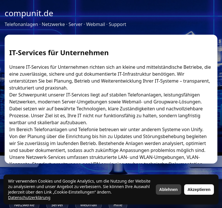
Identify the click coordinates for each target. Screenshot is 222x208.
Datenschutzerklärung (29, 197)
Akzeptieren (199, 189)
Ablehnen (168, 189)
